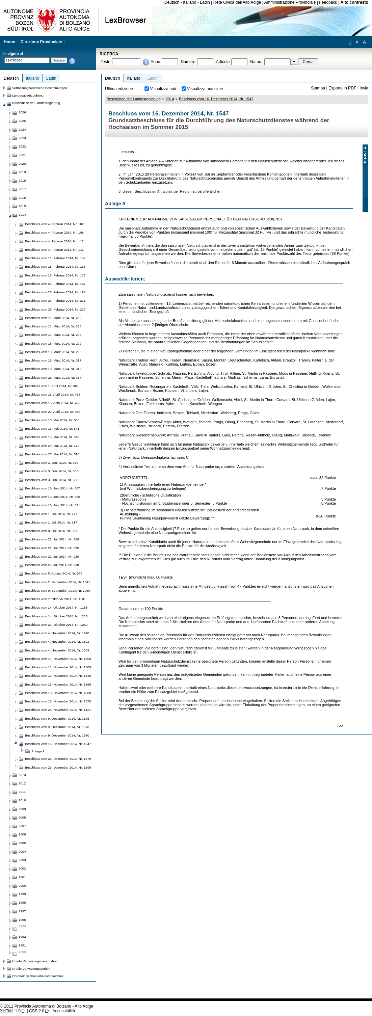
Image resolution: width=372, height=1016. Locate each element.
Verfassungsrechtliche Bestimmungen (39, 88)
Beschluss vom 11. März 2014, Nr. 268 (53, 326)
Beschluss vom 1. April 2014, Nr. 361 (52, 386)
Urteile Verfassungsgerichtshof (34, 961)
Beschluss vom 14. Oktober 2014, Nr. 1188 (56, 607)
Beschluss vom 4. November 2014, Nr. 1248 (57, 633)
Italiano (189, 2)
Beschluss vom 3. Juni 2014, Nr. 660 (51, 462)
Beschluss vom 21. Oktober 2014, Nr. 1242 (56, 624)
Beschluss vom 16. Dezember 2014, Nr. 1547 (216, 99)
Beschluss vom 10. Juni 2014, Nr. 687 (52, 488)
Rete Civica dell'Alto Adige (237, 2)
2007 (22, 826)
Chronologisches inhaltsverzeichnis (37, 976)
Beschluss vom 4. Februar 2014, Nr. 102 (54, 224)
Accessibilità (63, 1011)
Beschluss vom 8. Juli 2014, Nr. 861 (51, 531)
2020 (22, 163)
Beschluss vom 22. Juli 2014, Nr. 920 (52, 556)
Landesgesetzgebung (28, 95)
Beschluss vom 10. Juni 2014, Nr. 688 (52, 497)
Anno (155, 61)
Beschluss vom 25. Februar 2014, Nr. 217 (55, 309)
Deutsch (172, 2)
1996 (22, 919)
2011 (22, 792)
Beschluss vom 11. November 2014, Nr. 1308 (58, 659)
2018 (22, 180)
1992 (22, 936)
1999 (22, 894)
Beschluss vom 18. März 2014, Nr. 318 (53, 369)
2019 (22, 172)
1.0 (10, 1011)
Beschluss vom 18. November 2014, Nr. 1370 (58, 701)
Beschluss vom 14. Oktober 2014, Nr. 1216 (56, 616)
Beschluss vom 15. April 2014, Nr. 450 (52, 403)
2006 (22, 834)
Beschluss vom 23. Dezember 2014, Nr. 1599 (58, 767)
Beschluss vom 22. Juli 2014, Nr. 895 (52, 548)
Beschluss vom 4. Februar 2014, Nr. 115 (54, 249)
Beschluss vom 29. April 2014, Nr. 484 (52, 411)
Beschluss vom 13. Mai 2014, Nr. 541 (52, 428)
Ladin (205, 2)
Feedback (328, 2)
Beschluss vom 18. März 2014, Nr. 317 (53, 360)
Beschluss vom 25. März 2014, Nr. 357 (53, 377)
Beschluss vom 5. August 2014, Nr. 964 (53, 573)
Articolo (223, 61)
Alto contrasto (354, 2)
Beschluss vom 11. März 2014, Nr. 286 (53, 335)
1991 (22, 945)
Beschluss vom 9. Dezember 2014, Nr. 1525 (57, 718)
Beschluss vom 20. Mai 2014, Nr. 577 (52, 446)
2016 (22, 197)
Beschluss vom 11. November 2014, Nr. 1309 (58, 667)
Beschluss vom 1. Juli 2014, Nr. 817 (51, 522)
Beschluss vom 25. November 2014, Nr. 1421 (58, 710)
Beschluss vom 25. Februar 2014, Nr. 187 (55, 284)
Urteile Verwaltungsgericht (31, 968)
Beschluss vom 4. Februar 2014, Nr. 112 (54, 241)
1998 (22, 902)
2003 (22, 860)
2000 (22, 885)
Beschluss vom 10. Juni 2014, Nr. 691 (52, 505)
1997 (22, 911)
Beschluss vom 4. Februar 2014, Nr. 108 (54, 232)
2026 (22, 112)
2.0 (36, 1011)
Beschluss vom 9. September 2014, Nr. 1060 (57, 590)
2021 (22, 155)
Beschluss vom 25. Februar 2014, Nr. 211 (55, 300)
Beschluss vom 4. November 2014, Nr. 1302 (57, 641)
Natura (256, 61)
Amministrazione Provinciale (290, 2)
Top (340, 725)
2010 (22, 800)
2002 (22, 868)
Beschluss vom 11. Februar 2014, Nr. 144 (55, 258)
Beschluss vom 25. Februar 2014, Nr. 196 (55, 292)
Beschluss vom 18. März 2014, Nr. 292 (53, 343)
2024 (22, 129)
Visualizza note (164, 88)
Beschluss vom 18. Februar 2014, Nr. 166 (55, 266)
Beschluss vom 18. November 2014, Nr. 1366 (58, 684)
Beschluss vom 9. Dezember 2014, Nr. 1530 (57, 735)
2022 (22, 146)
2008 (22, 817)
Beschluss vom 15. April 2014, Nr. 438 (52, 394)
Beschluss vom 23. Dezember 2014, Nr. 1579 (58, 758)
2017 (22, 189)
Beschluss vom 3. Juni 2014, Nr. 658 (51, 480)
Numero (188, 61)
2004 (22, 851)
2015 (22, 206)
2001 (22, 877)
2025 (22, 121)
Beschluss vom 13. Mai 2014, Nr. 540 (52, 420)
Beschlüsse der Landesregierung (134, 99)
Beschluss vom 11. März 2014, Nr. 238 (53, 318)
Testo (105, 61)
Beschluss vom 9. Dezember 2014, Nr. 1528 (57, 727)
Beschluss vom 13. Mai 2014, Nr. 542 (52, 437)
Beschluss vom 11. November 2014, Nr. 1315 (58, 675)
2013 (22, 775)
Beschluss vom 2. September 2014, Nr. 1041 (57, 582)
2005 (22, 843)
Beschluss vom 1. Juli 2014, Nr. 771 (51, 514)
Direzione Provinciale (41, 41)
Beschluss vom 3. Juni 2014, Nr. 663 (51, 471)
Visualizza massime (205, 88)
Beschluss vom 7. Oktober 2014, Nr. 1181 (55, 599)
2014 (170, 99)
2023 (22, 138)
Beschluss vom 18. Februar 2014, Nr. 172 (55, 275)
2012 (22, 783)
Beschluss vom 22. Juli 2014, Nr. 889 (52, 539)
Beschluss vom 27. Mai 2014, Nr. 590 (52, 454)
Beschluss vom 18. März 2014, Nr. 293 (53, 352)
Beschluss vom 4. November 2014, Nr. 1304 (57, 650)
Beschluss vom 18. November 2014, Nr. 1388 (58, 693)
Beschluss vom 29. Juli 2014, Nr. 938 (52, 565)
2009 (22, 809)
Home (9, 41)
